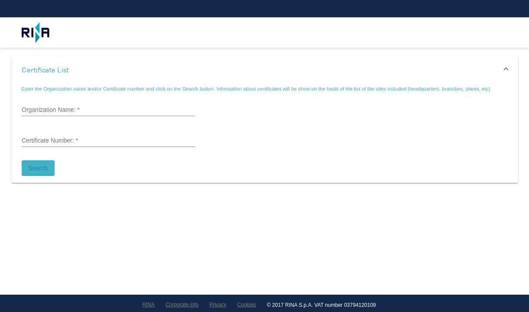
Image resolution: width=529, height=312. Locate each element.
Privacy (217, 305)
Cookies (246, 305)
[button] (264, 70)
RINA (148, 305)
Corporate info (182, 305)
